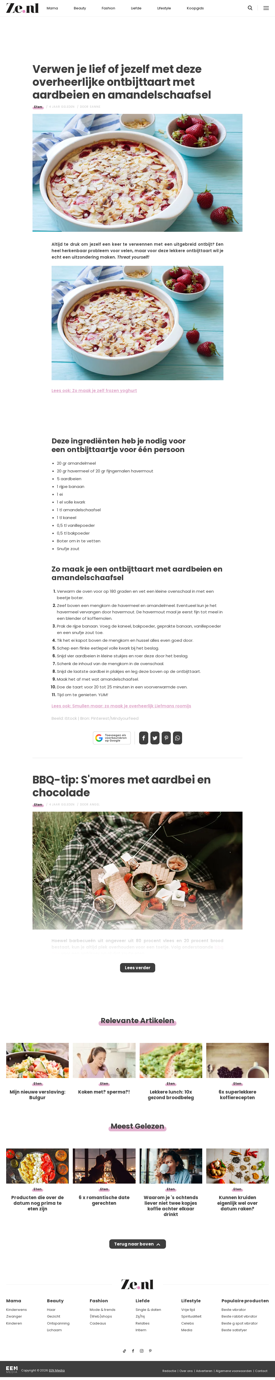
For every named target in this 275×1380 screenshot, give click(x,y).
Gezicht (53, 1316)
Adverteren (204, 1371)
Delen (138, 738)
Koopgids (195, 8)
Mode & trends (102, 1309)
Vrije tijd (188, 1309)
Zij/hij (140, 1316)
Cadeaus (98, 1323)
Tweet (153, 738)
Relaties (143, 1323)
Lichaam (54, 1330)
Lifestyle (164, 8)
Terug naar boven (134, 1249)
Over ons (186, 1371)
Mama (52, 8)
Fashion (108, 8)
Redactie (169, 1371)
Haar (51, 1309)
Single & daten (148, 1309)
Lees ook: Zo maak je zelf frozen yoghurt (94, 390)
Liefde (136, 8)
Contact (261, 1371)
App (183, 738)
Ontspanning (58, 1323)
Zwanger (14, 1316)
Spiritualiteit (191, 1316)
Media (186, 1330)
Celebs (187, 1323)
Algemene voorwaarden (234, 1371)
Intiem (141, 1330)
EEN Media (57, 1370)
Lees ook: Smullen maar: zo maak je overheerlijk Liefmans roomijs (121, 706)
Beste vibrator (234, 1309)
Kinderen (14, 1323)
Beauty (80, 8)
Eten (38, 107)
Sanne (95, 107)
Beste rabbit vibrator (239, 1316)
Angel (95, 805)
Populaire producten (245, 1301)
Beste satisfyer (234, 1330)
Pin (168, 738)
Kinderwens (16, 1309)
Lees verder (137, 969)
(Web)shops (101, 1316)
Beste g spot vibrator (240, 1323)
